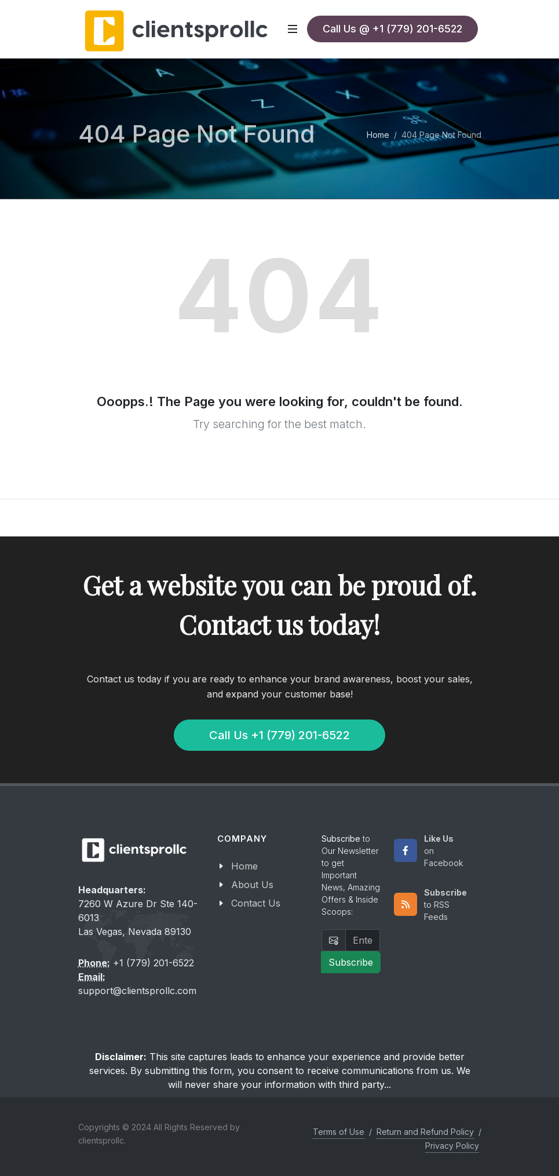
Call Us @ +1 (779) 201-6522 (392, 29)
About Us (252, 884)
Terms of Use (338, 1132)
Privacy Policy (452, 1146)
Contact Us (255, 903)
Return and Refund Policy (425, 1132)
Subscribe (350, 962)
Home (378, 135)
